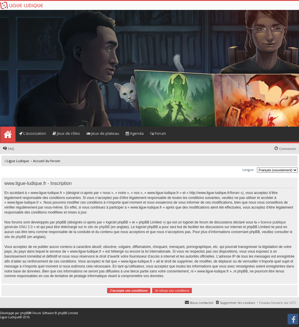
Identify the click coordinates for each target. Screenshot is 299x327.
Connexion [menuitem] (287, 148)
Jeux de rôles (66, 133)
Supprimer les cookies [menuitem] (237, 302)
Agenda (135, 133)
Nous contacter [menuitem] (202, 302)
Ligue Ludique (10, 317)
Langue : (248, 169)
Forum (158, 133)
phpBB (24, 313)
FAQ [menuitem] (11, 148)
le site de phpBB (96, 227)
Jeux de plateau (102, 133)
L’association (32, 133)
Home (7, 134)
